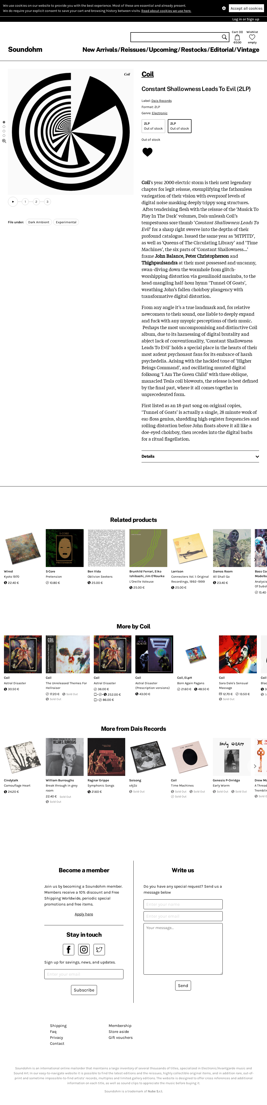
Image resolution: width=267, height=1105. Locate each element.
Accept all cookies (247, 8)
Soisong (135, 780)
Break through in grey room (61, 788)
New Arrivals (99, 49)
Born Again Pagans (190, 683)
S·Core (50, 571)
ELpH (188, 678)
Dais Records (161, 101)
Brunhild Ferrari (141, 571)
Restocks (194, 49)
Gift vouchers (121, 1037)
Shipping (58, 1025)
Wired (8, 571)
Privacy (56, 1037)
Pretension (54, 576)
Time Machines (182, 785)
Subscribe (84, 990)
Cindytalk (11, 780)
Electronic (160, 113)
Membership (120, 1025)
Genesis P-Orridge (226, 780)
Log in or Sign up (245, 19)
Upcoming (163, 49)
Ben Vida (94, 571)
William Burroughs (60, 780)
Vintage (248, 49)
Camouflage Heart (17, 785)
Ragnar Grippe (98, 780)
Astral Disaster (15, 683)
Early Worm (221, 785)
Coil (148, 74)
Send (183, 985)
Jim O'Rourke (155, 576)
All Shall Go (221, 576)
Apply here (84, 914)
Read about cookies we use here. (166, 11)
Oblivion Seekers (100, 576)
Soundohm (25, 49)
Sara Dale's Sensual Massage (233, 685)
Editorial (222, 49)
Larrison (177, 571)
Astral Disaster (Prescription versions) (152, 685)
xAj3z (133, 785)
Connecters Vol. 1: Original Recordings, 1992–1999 (190, 579)
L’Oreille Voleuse (141, 581)
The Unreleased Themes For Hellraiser (66, 685)
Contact (57, 1043)
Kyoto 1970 (11, 576)
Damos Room (223, 571)
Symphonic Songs (101, 785)
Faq (53, 1031)
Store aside (119, 1031)
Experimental (66, 222)
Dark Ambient (38, 222)
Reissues (133, 49)
